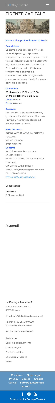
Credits (38, 378)
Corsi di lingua (13, 347)
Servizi (12, 382)
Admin (26, 386)
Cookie (26, 378)
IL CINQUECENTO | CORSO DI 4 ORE (31, 210)
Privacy (13, 378)
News (9, 361)
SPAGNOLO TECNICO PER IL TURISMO (25, 206)
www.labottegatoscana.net (21, 177)
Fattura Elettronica (32, 382)
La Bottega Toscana (16, 357)
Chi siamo (17, 375)
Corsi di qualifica (14, 352)
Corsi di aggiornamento (18, 343)
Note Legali (34, 375)
